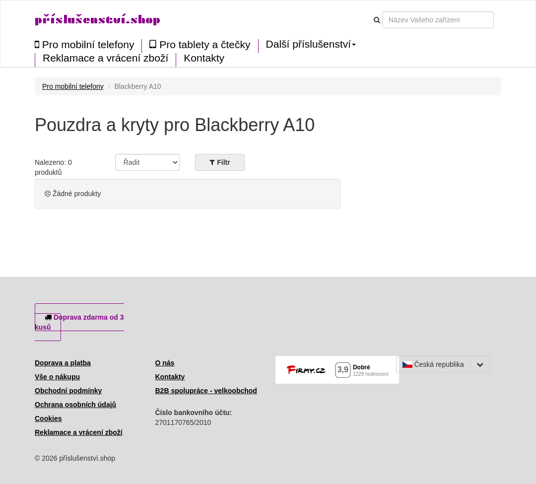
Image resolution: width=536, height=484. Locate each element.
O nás (165, 363)
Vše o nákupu (57, 377)
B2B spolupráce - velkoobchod (206, 391)
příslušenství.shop (97, 19)
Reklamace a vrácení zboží (105, 58)
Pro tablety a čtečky (199, 44)
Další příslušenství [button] (311, 44)
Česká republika (433, 364)
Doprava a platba (63, 363)
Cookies (48, 418)
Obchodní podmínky (68, 391)
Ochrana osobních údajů (75, 405)
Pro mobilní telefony (84, 44)
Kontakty (204, 58)
